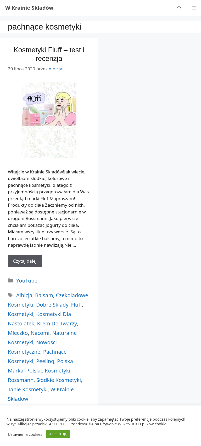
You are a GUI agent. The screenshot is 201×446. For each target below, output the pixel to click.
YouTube (26, 280)
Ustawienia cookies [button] (25, 434)
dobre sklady (52, 304)
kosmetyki (20, 314)
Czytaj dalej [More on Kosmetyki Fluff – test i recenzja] (25, 261)
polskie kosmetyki (48, 370)
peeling (45, 361)
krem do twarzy (57, 323)
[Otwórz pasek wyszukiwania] (179, 8)
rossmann (21, 379)
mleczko (18, 332)
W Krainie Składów (29, 7)
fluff (76, 304)
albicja (24, 295)
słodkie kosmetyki (58, 379)
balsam (44, 295)
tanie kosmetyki (28, 389)
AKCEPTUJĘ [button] (58, 434)
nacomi (40, 332)
